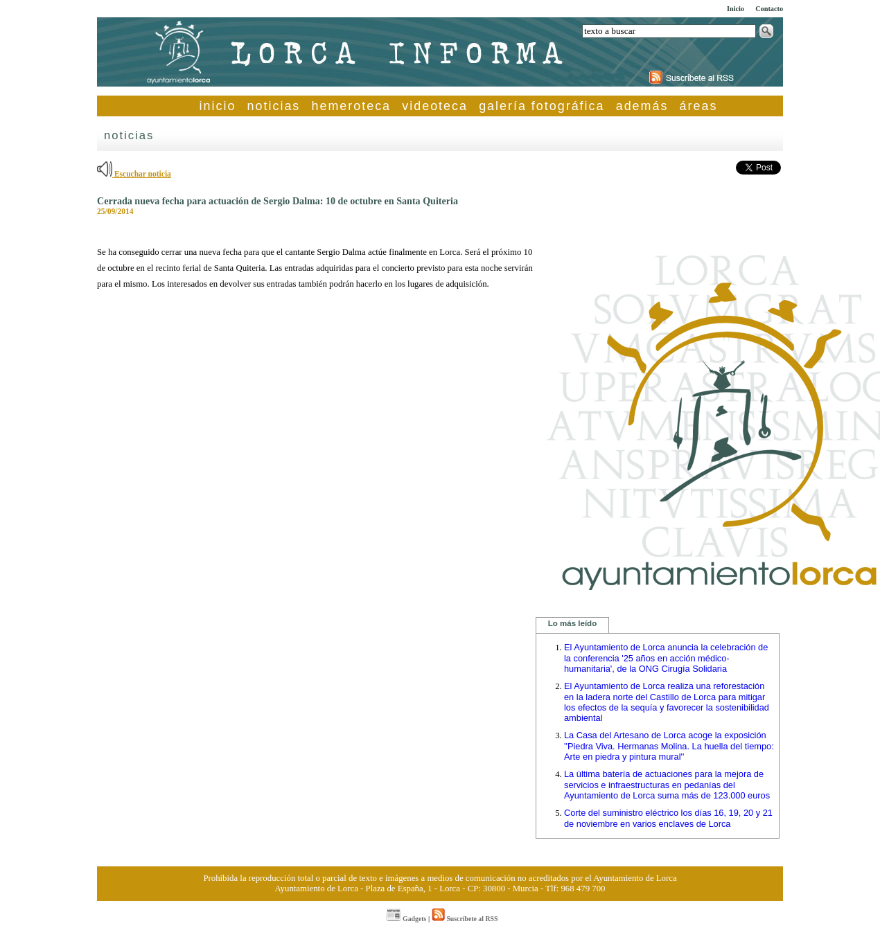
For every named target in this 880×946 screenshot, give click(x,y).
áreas (699, 106)
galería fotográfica (541, 106)
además (642, 106)
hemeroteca (351, 106)
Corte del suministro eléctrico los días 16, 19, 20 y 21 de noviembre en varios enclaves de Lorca (668, 818)
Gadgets (406, 918)
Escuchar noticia (134, 174)
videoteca (435, 106)
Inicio (735, 8)
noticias (274, 106)
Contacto (769, 8)
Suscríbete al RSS (465, 918)
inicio (218, 106)
